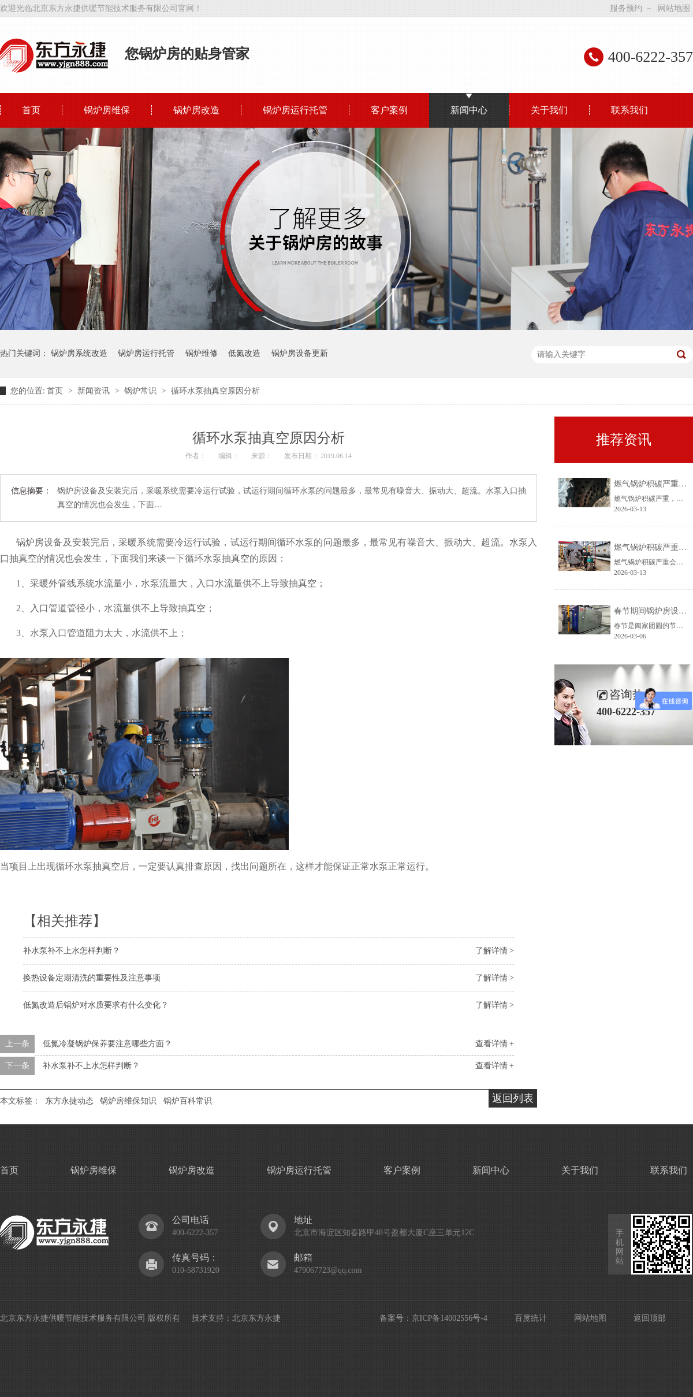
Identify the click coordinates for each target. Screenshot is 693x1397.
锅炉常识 (141, 391)
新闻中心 (468, 110)
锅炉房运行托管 (295, 110)
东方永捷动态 (69, 1101)
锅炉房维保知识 (128, 1101)
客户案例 (389, 110)
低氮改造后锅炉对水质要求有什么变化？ (96, 1005)
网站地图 (674, 8)
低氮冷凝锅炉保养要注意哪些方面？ (107, 1043)
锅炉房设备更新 (299, 353)
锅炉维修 (201, 353)
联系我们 (629, 110)
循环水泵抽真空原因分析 (215, 391)
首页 (31, 110)
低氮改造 (244, 353)
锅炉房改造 (196, 110)
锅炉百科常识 (187, 1101)
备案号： (395, 1318)
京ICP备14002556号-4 (449, 1318)
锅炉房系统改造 (79, 353)
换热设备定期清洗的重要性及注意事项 (92, 978)
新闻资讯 (94, 391)
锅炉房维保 (107, 110)
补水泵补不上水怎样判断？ (71, 950)
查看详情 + (494, 1043)
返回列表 (513, 1098)
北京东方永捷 (256, 1318)
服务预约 (626, 8)
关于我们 (549, 110)
